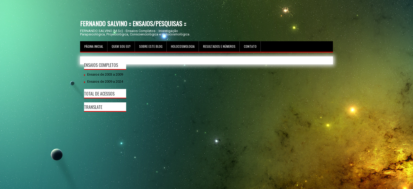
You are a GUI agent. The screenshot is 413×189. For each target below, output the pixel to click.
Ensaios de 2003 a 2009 (105, 74)
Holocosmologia (183, 46)
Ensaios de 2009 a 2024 (105, 81)
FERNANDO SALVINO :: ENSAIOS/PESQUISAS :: (133, 23)
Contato (250, 46)
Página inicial (93, 46)
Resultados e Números (219, 46)
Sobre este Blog (151, 46)
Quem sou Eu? (121, 46)
